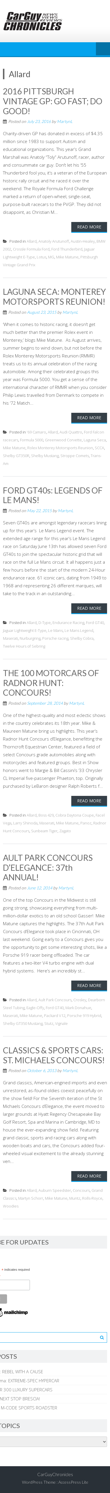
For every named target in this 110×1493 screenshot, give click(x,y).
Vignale (61, 1023)
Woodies (10, 1206)
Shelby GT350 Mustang (23, 1023)
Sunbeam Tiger (44, 830)
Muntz (74, 1198)
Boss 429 (46, 815)
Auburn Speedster (54, 1190)
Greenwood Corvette (63, 440)
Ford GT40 (95, 622)
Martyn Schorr (30, 1198)
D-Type (44, 622)
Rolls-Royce (92, 1198)
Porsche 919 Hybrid (84, 1015)
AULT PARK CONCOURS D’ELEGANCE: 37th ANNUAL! (48, 867)
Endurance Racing (68, 622)
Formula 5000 (31, 440)
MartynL (64, 121)
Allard (32, 241)
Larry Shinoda (25, 823)
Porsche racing (55, 638)
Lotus (41, 257)
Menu (103, 49)
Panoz (86, 823)
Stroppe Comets (74, 455)
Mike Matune (67, 257)
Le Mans (55, 630)
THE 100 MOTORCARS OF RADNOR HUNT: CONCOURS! (51, 682)
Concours (81, 1190)
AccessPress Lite (73, 1482)
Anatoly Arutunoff (53, 241)
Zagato (65, 830)
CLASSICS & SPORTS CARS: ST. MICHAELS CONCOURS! (54, 1055)
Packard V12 (54, 1015)
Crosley (79, 999)
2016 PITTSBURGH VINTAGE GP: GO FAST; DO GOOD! (52, 101)
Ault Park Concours (55, 999)
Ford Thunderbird (66, 249)
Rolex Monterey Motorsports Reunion (60, 447)
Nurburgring (30, 638)
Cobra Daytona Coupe (74, 815)
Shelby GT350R (16, 455)
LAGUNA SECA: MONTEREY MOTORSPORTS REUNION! (54, 296)
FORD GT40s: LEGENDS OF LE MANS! (53, 495)
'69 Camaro (36, 432)
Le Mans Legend (79, 630)
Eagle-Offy (35, 1007)
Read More (89, 227)
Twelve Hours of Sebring (24, 646)
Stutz (48, 1023)
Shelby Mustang (45, 455)
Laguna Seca (95, 440)
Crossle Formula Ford (31, 249)
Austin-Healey (83, 241)
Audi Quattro (71, 432)
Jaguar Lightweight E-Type (24, 630)
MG (51, 257)
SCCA (99, 447)
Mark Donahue (78, 1007)
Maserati (10, 638)
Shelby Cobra (82, 638)
